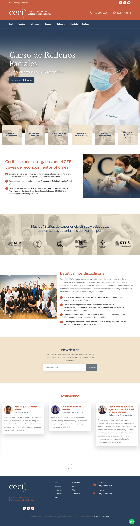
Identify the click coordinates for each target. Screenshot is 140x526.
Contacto (85, 24)
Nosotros (21, 24)
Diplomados (35, 24)
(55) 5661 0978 (100, 13)
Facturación (76, 494)
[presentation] (68, 464)
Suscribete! (91, 367)
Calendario (73, 24)
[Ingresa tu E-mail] (64, 367)
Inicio (11, 24)
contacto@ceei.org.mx (20, 3)
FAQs (56, 498)
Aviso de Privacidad (101, 516)
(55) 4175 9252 (124, 13)
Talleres (61, 24)
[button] (68, 469)
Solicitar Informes (21, 80)
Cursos (49, 24)
